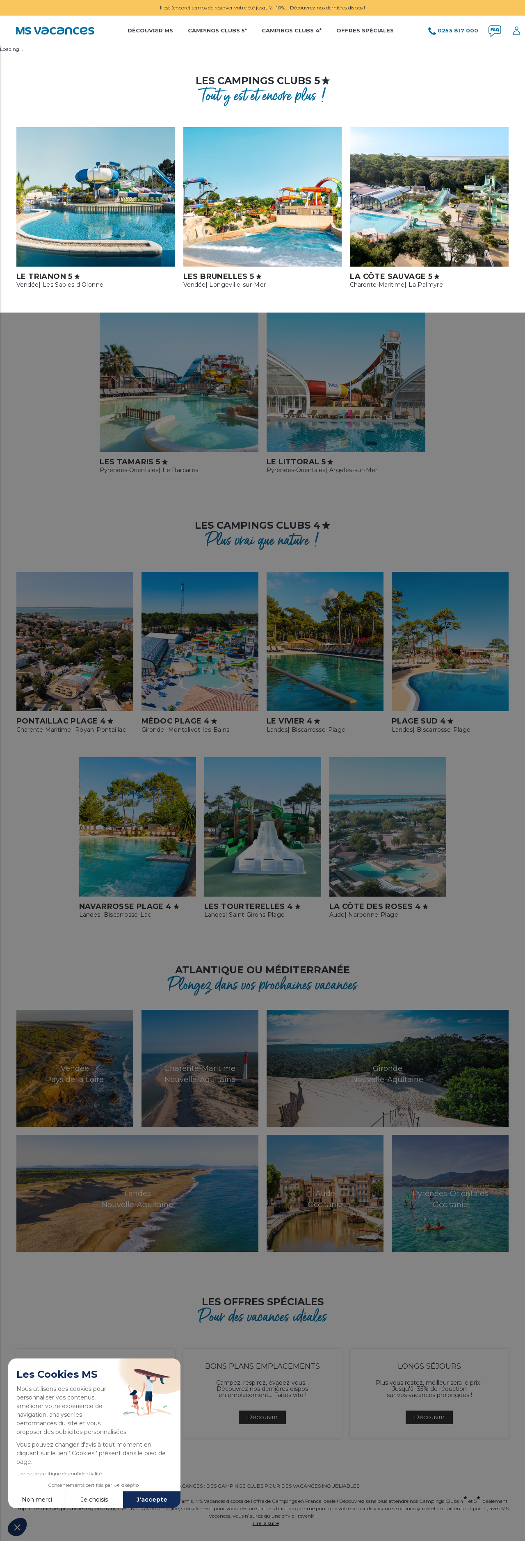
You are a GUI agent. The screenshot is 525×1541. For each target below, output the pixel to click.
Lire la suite (266, 1523)
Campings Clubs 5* (217, 30)
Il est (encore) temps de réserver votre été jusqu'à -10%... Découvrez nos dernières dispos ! (262, 8)
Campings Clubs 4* (292, 30)
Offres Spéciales (365, 30)
